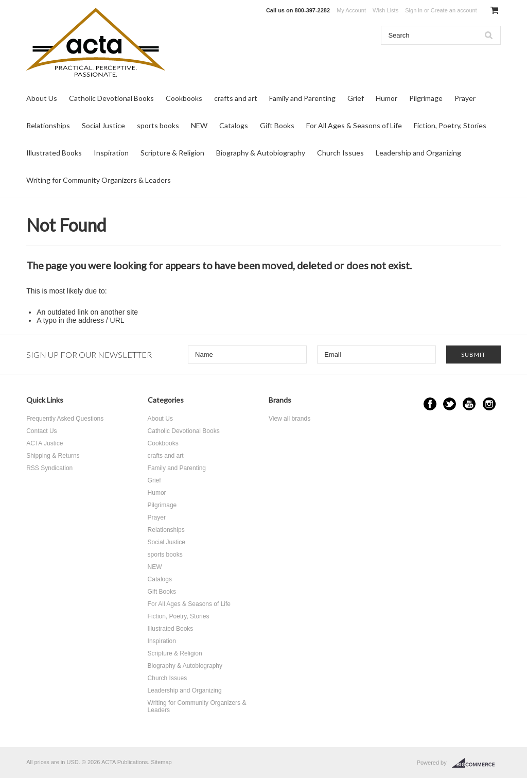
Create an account (454, 10)
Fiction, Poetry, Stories (450, 125)
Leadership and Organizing (418, 152)
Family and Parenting (302, 98)
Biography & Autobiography (260, 152)
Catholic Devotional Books (111, 98)
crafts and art (235, 98)
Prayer (465, 98)
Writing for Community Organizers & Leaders (98, 180)
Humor (386, 98)
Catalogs (233, 125)
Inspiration (111, 152)
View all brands (289, 418)
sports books (158, 125)
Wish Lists (385, 10)
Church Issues (340, 152)
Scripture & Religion (172, 152)
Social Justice (103, 125)
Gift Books (277, 125)
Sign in (414, 10)
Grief (355, 98)
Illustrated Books (54, 152)
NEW (199, 125)
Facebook (430, 403)
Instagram (489, 403)
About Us (41, 98)
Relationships (48, 125)
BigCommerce (476, 763)
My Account (351, 10)
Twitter (449, 403)
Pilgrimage (426, 98)
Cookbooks (184, 98)
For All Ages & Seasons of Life (354, 125)
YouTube (469, 403)
